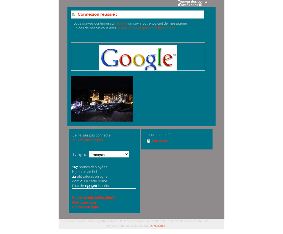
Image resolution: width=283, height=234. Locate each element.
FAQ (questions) (85, 202)
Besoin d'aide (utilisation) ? (94, 198)
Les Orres (160, 141)
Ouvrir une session (88, 140)
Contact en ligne (85, 207)
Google (121, 23)
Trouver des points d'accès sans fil (192, 3)
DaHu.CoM (157, 226)
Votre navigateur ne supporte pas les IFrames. (138, 56)
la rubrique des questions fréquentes (146, 28)
